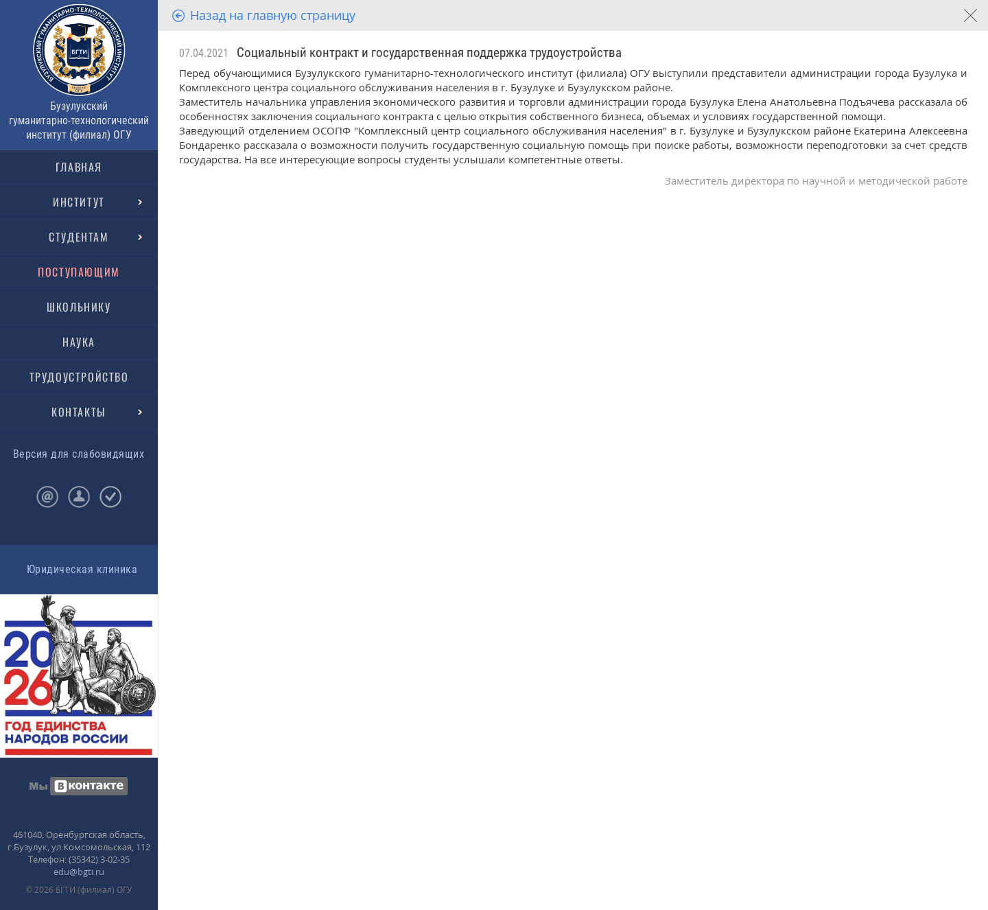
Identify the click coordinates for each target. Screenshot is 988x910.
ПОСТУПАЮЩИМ (79, 272)
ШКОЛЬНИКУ (78, 307)
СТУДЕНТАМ (78, 237)
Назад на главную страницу (272, 15)
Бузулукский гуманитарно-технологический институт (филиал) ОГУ (79, 120)
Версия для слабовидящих (78, 453)
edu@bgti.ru (79, 871)
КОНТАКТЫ (78, 412)
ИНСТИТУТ (79, 202)
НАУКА (78, 342)
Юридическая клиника (82, 569)
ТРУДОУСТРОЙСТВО (79, 377)
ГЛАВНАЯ (79, 167)
